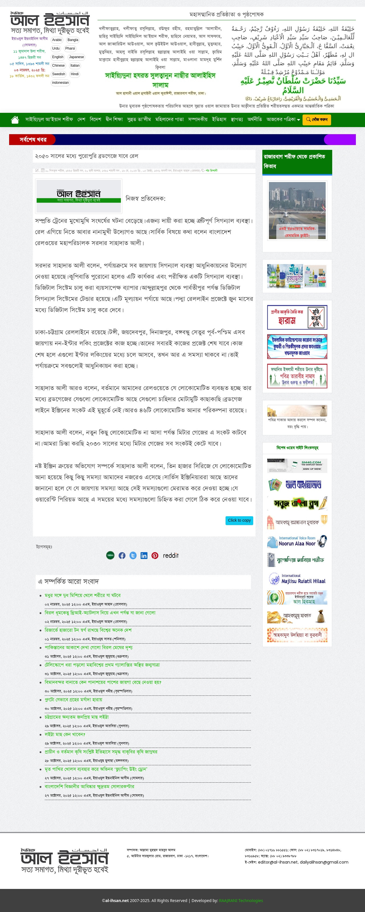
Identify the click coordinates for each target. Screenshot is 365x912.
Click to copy (239, 520)
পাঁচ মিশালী (211, 171)
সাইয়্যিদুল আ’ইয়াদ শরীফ (49, 119)
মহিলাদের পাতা (169, 119)
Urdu (56, 49)
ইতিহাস (219, 119)
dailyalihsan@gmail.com (324, 862)
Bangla (73, 40)
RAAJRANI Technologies (241, 900)
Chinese (58, 66)
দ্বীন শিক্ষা (114, 119)
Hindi (74, 74)
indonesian (60, 83)
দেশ (81, 119)
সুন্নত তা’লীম (139, 119)
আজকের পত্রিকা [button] (281, 119)
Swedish (58, 74)
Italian (75, 66)
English (57, 57)
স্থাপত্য (237, 119)
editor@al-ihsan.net (278, 862)
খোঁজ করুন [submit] (316, 120)
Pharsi (70, 49)
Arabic (57, 40)
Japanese (76, 57)
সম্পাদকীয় (198, 119)
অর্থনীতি (255, 119)
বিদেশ (95, 119)
